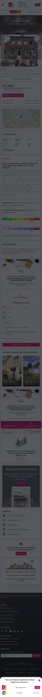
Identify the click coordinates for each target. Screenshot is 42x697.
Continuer (36, 693)
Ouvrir (37, 687)
